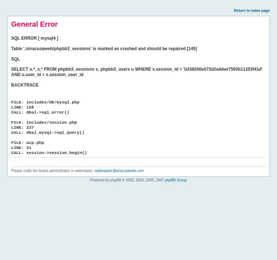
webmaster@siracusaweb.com (119, 171)
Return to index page (252, 11)
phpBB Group (176, 180)
